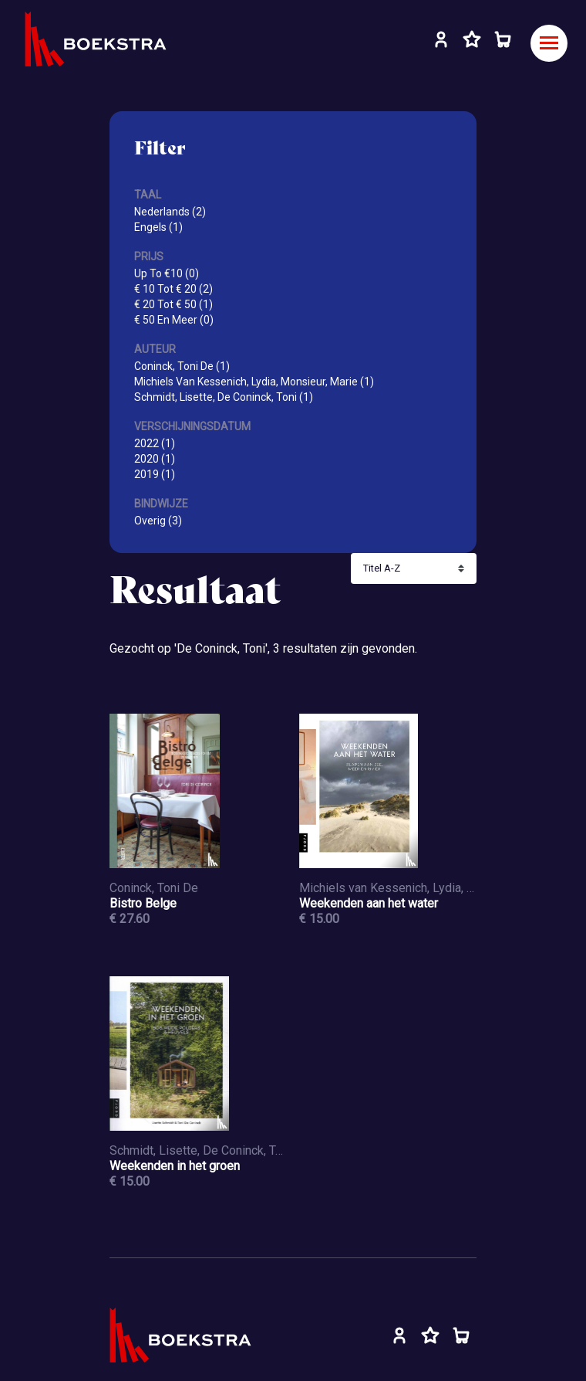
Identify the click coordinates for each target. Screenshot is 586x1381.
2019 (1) (154, 474)
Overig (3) (158, 520)
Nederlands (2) (170, 211)
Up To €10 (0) (166, 273)
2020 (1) (154, 459)
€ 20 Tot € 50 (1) (173, 304)
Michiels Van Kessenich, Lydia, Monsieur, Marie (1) (254, 381)
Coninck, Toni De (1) (182, 366)
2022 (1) (154, 443)
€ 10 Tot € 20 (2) (173, 289)
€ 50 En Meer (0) (174, 320)
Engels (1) (158, 227)
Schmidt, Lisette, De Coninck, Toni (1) (223, 397)
